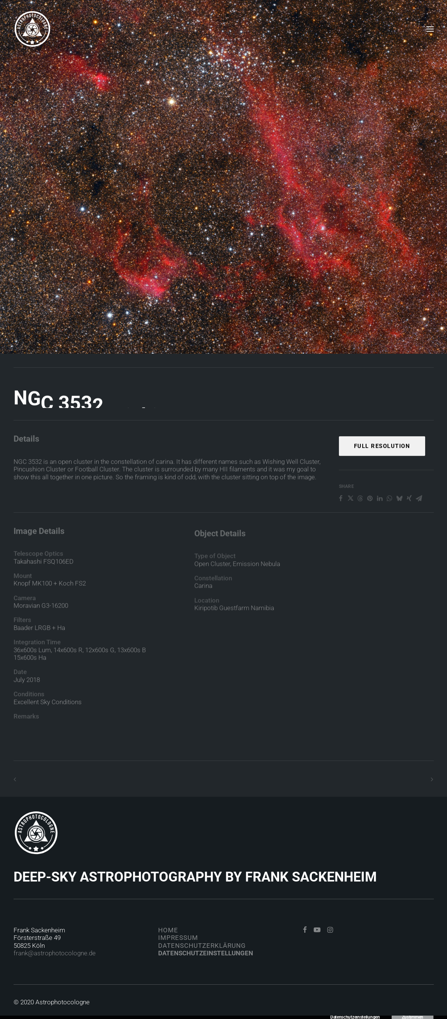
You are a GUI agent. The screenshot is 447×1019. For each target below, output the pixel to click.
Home (168, 930)
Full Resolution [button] (382, 468)
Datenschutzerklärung (202, 945)
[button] (305, 930)
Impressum (178, 937)
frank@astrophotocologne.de (55, 953)
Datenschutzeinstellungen (205, 953)
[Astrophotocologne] (32, 29)
